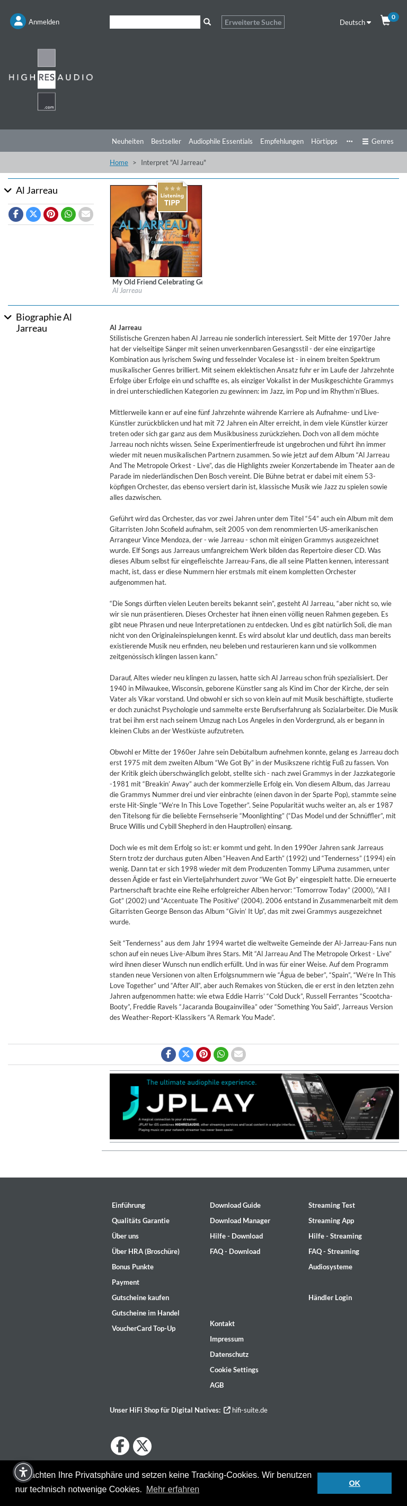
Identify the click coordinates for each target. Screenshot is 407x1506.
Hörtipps (324, 141)
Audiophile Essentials (221, 141)
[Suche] (155, 22)
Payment (125, 1282)
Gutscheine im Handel (146, 1313)
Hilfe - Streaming (335, 1236)
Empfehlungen (282, 141)
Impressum (227, 1339)
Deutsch (355, 22)
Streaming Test (331, 1205)
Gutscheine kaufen (140, 1297)
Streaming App (331, 1220)
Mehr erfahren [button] (173, 1489)
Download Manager (240, 1220)
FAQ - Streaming (333, 1251)
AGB (217, 1385)
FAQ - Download (235, 1251)
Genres (378, 141)
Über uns (125, 1236)
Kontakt (222, 1323)
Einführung (128, 1205)
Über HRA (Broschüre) (146, 1251)
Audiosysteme (330, 1266)
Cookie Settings (234, 1369)
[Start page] (51, 79)
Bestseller (166, 141)
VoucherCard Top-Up (143, 1328)
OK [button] (354, 1483)
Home (119, 162)
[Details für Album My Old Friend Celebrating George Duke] (156, 230)
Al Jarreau (127, 290)
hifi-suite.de (246, 1410)
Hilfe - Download (236, 1236)
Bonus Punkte (133, 1266)
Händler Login (330, 1297)
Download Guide (235, 1205)
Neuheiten (128, 141)
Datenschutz (229, 1354)
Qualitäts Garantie (141, 1220)
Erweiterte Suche (253, 22)
